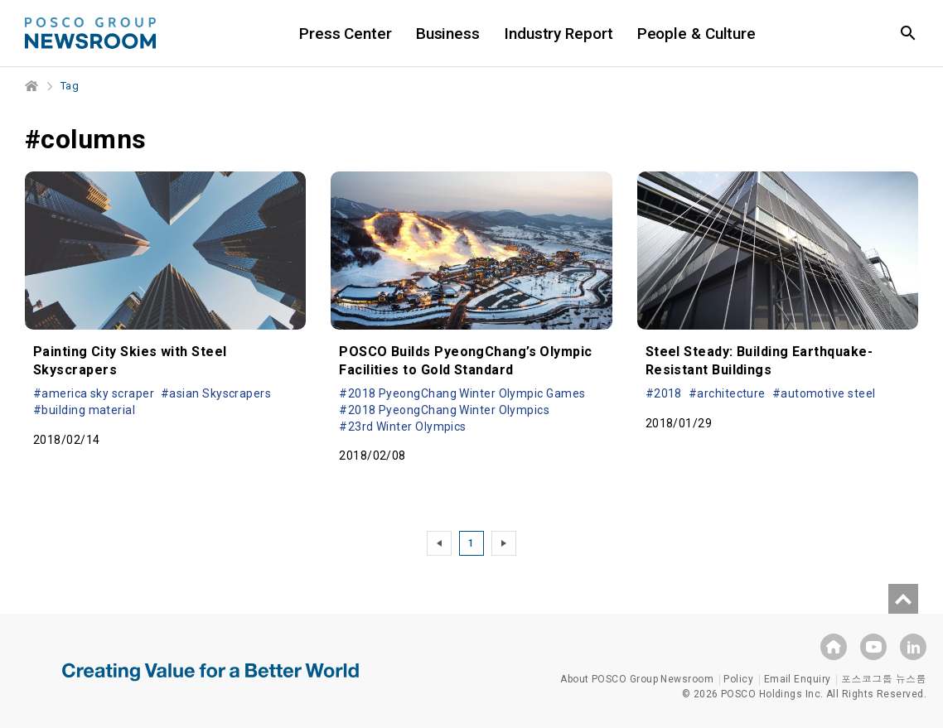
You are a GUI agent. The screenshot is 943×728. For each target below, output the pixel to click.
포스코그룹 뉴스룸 (883, 679)
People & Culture (696, 33)
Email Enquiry (797, 679)
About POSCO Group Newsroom (636, 679)
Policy (738, 679)
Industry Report (558, 33)
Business (448, 33)
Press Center (345, 33)
